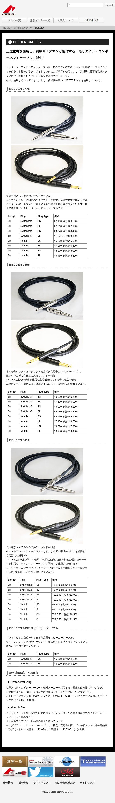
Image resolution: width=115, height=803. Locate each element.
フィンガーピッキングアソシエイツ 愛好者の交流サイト (41, 761)
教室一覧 (15, 761)
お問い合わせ (91, 20)
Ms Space (67, 772)
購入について (65, 20)
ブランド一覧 (14, 20)
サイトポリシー (41, 783)
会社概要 (8, 783)
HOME (6, 28)
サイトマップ (87, 783)
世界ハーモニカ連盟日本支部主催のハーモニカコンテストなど (67, 761)
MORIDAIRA (9, 10)
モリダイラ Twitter (41, 772)
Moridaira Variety (22, 28)
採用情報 (23, 783)
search (110, 5)
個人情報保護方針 (65, 783)
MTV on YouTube (15, 772)
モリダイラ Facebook (93, 761)
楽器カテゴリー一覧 (40, 20)
